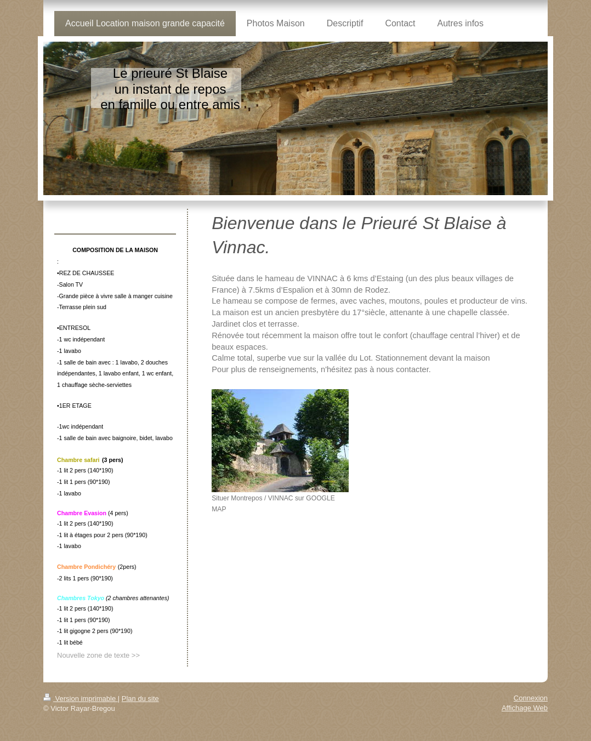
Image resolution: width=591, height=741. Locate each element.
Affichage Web (525, 708)
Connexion (531, 698)
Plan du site (140, 698)
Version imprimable (80, 698)
